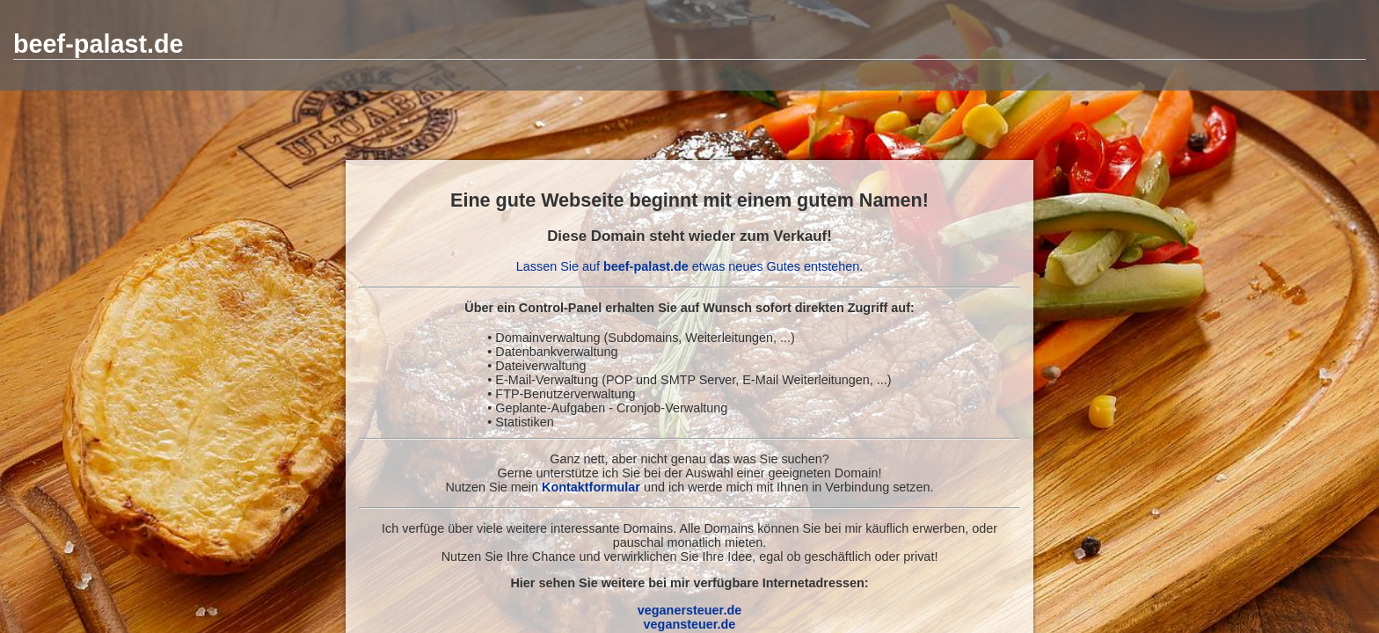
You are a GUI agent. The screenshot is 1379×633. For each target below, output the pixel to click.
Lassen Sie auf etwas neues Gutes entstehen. (689, 266)
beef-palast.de (98, 44)
